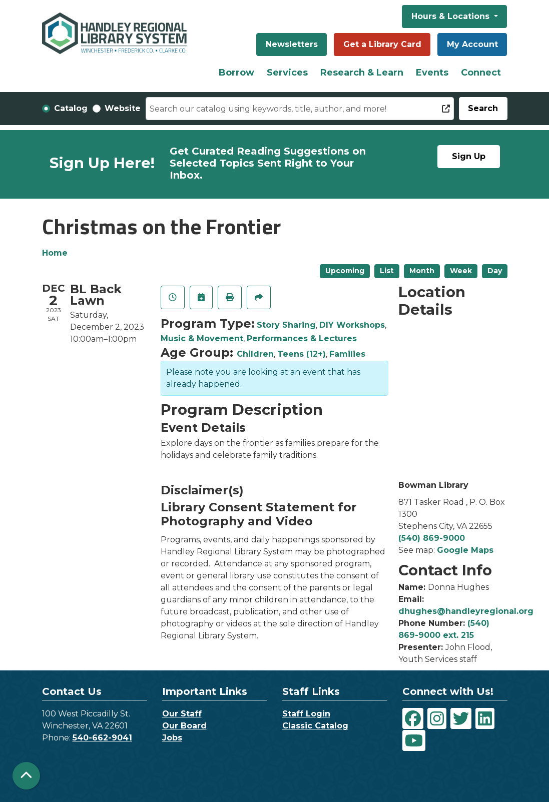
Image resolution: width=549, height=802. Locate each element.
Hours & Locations (451, 16)
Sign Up (468, 156)
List (387, 270)
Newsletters (292, 44)
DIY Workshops (352, 325)
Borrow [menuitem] (236, 72)
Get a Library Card (382, 44)
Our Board (184, 725)
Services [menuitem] (287, 72)
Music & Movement (202, 338)
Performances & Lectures (302, 338)
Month (421, 270)
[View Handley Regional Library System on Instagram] (436, 718)
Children (255, 354)
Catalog (71, 108)
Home (55, 253)
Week (461, 270)
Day (494, 270)
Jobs (172, 737)
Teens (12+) (301, 354)
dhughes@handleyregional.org (465, 611)
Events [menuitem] (432, 72)
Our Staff (182, 713)
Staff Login (306, 713)
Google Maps (465, 550)
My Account (472, 44)
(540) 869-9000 (431, 538)
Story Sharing (286, 325)
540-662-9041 (102, 737)
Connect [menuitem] (481, 72)
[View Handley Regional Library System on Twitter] (460, 718)
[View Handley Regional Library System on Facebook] (412, 718)
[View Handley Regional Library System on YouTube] (413, 740)
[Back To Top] (26, 775)
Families (347, 354)
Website (123, 108)
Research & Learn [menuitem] (361, 72)
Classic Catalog (315, 725)
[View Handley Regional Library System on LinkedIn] (484, 718)
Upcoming (344, 270)
